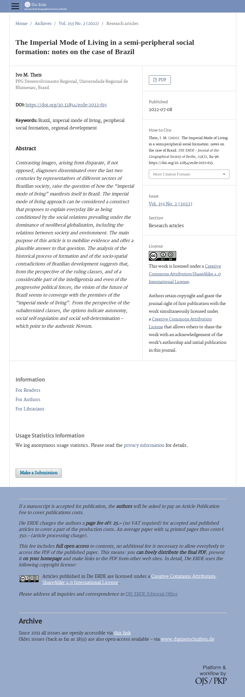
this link (122, 633)
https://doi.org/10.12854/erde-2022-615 (66, 105)
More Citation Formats (171, 174)
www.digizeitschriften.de (187, 639)
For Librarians (30, 409)
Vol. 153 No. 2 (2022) (79, 23)
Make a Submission (38, 472)
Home (21, 23)
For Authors (28, 399)
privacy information (144, 445)
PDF (162, 79)
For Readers (28, 390)
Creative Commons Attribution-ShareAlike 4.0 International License (185, 274)
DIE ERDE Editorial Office (151, 594)
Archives (43, 23)
